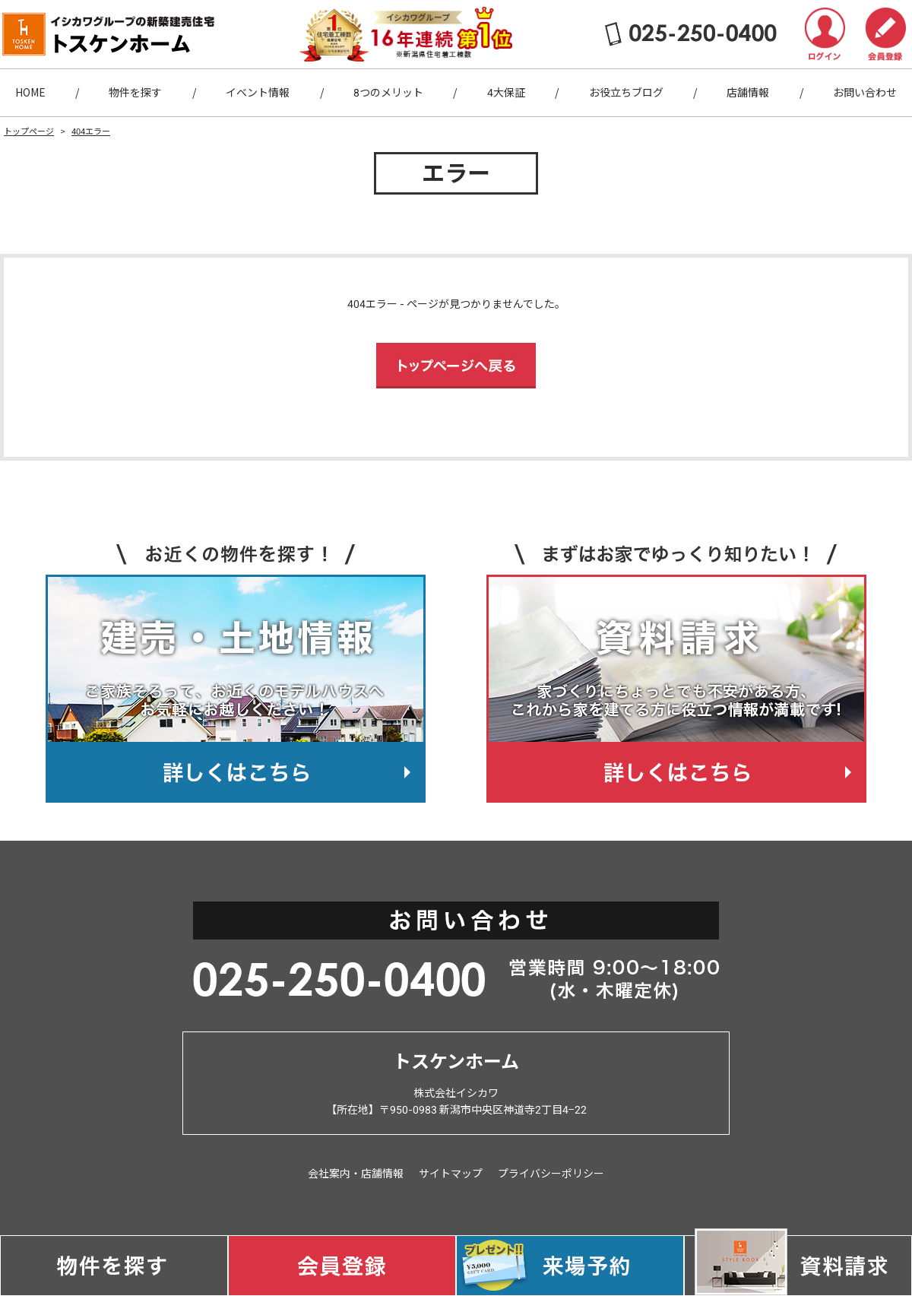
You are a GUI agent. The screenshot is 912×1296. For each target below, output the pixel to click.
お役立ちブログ (626, 93)
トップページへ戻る (456, 365)
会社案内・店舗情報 (356, 1174)
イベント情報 (258, 93)
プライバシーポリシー (551, 1174)
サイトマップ (451, 1174)
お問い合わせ (865, 93)
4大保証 (506, 93)
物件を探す (135, 93)
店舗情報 (748, 93)
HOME (30, 93)
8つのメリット (388, 93)
